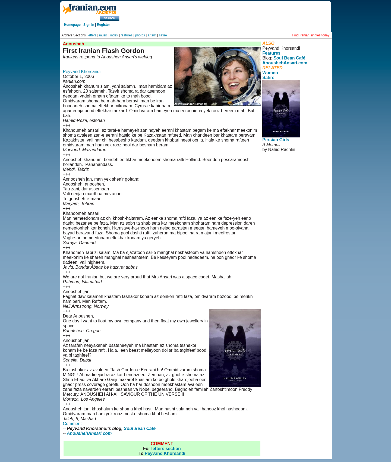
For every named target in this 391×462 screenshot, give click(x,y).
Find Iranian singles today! (311, 35)
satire (163, 35)
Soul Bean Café (140, 428)
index (114, 35)
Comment (72, 423)
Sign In (88, 25)
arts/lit (152, 35)
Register (103, 25)
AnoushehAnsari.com (89, 433)
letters (92, 35)
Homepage (72, 25)
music (103, 35)
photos (140, 35)
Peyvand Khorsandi (82, 71)
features (127, 35)
